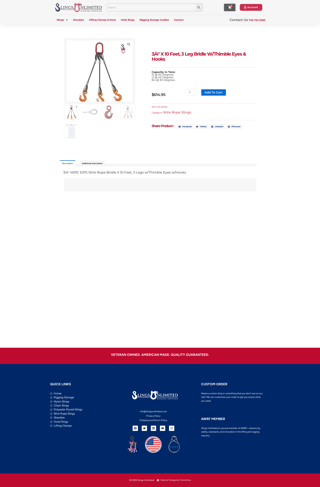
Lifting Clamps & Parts (102, 19)
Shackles (78, 19)
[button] (127, 44)
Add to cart (217, 92)
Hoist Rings (127, 19)
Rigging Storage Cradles (154, 19)
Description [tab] (70, 164)
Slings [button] (62, 20)
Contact (179, 19)
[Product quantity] (194, 92)
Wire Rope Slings (180, 112)
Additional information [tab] (101, 164)
